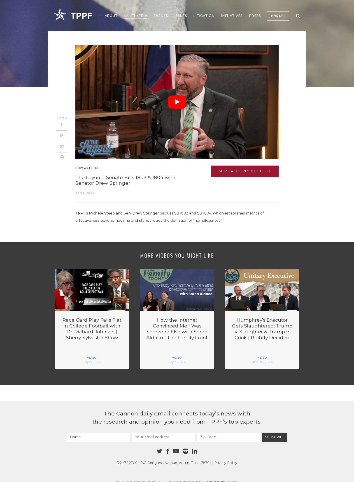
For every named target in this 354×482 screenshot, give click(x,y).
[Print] (61, 158)
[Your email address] (163, 437)
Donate (278, 16)
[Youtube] (176, 451)
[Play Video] (177, 102)
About (111, 16)
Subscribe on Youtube (245, 171)
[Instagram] (185, 451)
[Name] (98, 437)
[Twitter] (61, 136)
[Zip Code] (228, 437)
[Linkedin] (194, 451)
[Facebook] (61, 125)
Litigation (203, 16)
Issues (180, 16)
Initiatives (232, 16)
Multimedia (135, 16)
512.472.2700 (127, 463)
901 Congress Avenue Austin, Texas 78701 (176, 463)
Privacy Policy (225, 463)
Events (161, 16)
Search (298, 16)
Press (255, 16)
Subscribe (275, 437)
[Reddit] (61, 146)
